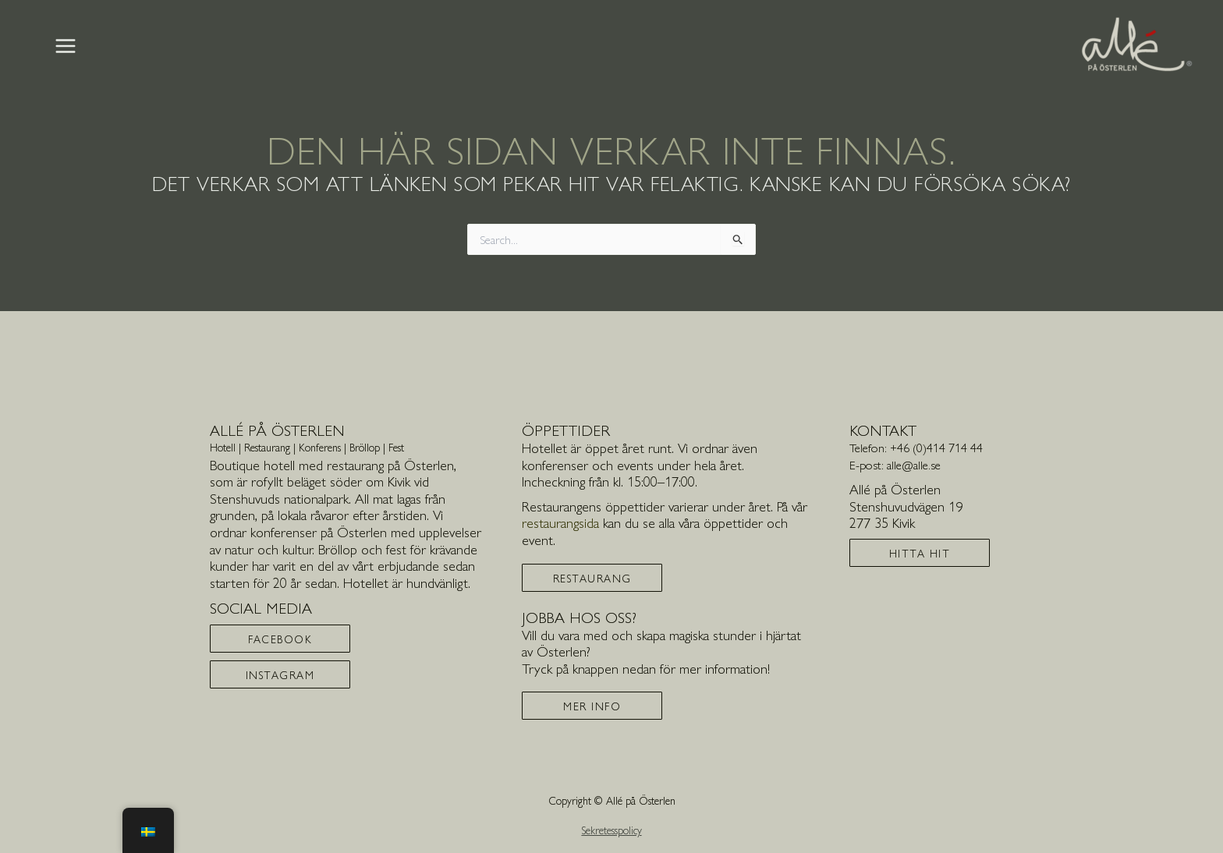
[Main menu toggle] (65, 46)
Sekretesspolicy (612, 829)
